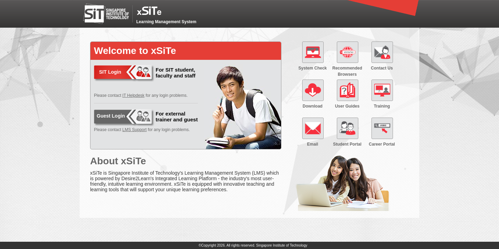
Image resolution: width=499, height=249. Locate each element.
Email (312, 144)
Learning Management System (166, 21)
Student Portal (347, 144)
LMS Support (134, 129)
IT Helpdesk (133, 95)
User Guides (347, 106)
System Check (312, 68)
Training (382, 106)
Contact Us (382, 68)
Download (312, 106)
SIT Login (110, 72)
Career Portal (382, 144)
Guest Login (111, 116)
